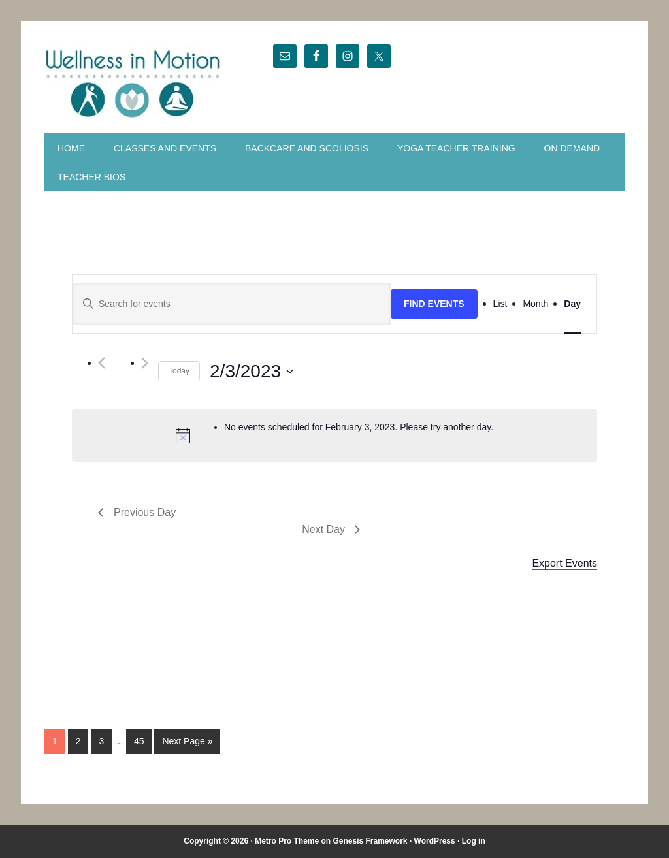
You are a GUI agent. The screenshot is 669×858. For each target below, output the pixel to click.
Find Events (434, 303)
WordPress (434, 841)
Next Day (323, 529)
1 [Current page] (54, 741)
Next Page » (187, 741)
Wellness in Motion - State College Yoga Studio (133, 83)
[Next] (144, 363)
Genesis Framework (370, 841)
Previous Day (145, 512)
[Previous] (101, 363)
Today (179, 370)
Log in (473, 841)
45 (139, 741)
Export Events (564, 563)
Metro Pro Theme (287, 841)
